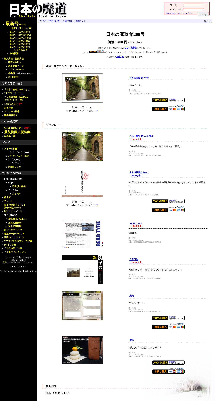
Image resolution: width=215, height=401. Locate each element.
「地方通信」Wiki (13, 248)
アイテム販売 (10, 148)
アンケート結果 (11, 111)
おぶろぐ (16, 194)
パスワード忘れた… (186, 13)
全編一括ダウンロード (59, 66)
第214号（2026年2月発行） (20, 32)
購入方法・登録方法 (14, 58)
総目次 (120, 56)
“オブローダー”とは (14, 93)
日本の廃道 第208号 (139, 78)
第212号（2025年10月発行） (21, 38)
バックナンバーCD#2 (18, 156)
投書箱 (11, 73)
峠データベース (11, 230)
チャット (8, 201)
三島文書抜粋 (14, 223)
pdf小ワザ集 (10, 245)
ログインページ (16, 69)
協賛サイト (9, 211)
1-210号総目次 (13, 104)
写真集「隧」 (10, 136)
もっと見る (19, 50)
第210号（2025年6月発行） (20, 44)
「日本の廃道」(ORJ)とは (17, 89)
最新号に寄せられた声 (21, 28)
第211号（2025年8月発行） (20, 41)
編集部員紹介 (10, 115)
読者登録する (172, 13)
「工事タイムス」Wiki (15, 252)
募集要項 (12, 219)
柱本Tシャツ (14, 167)
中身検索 (14, 53)
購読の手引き (14, 62)
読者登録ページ (16, 66)
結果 (23, 219)
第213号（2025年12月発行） (21, 35)
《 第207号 (67, 21)
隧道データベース (13, 234)
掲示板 (7, 197)
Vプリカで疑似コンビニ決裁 (18, 241)
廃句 (131, 295)
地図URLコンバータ (14, 237)
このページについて (50, 21)
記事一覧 (8, 108)
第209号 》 (80, 21)
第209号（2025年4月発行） (20, 47)
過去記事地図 (14, 226)
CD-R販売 (13, 77)
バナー (21, 211)
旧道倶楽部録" (19, 186)
